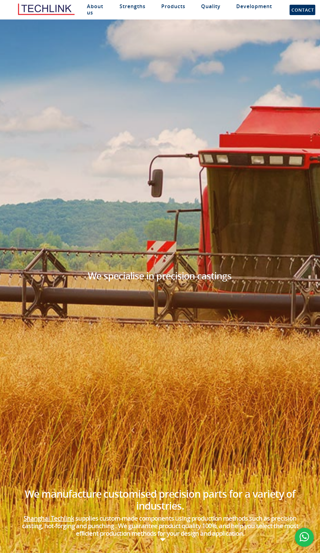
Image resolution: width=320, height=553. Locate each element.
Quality (211, 6)
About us (95, 9)
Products (173, 6)
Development (254, 6)
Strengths (133, 6)
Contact (302, 10)
